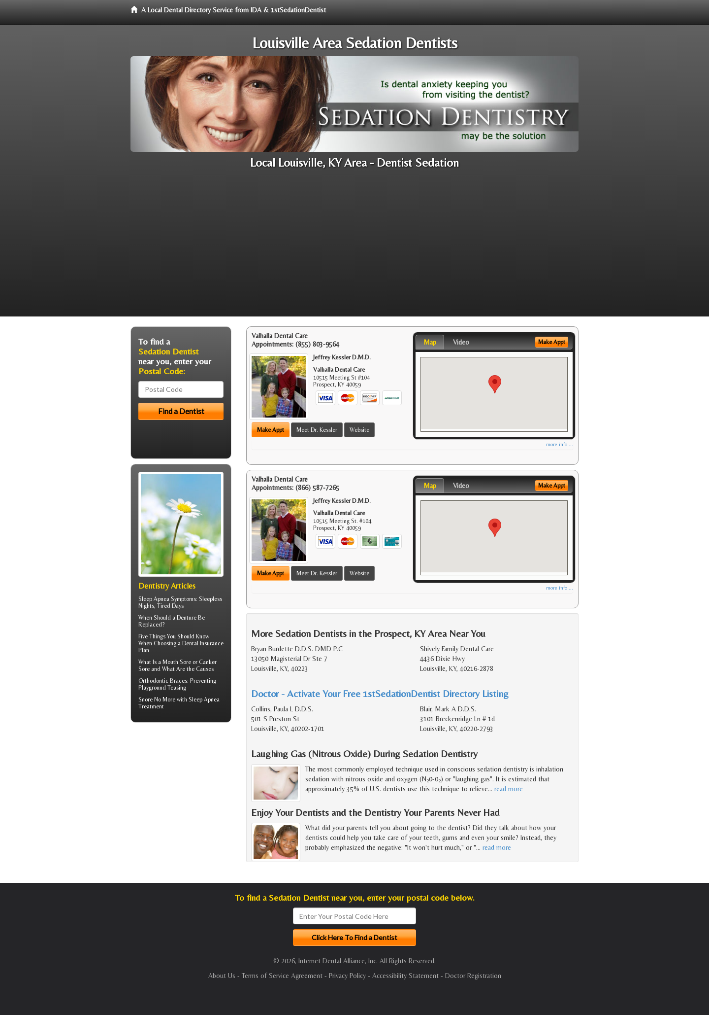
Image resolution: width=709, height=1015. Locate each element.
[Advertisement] (354, 247)
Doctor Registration (473, 976)
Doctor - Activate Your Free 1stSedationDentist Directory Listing (380, 693)
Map (429, 342)
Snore (145, 699)
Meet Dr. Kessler (316, 429)
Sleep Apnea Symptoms (167, 598)
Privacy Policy (347, 976)
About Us (221, 976)
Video (461, 342)
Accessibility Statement (405, 976)
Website (359, 429)
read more (508, 789)
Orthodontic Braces (162, 680)
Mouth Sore (176, 662)
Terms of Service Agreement (282, 976)
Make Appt (270, 429)
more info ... (559, 444)
